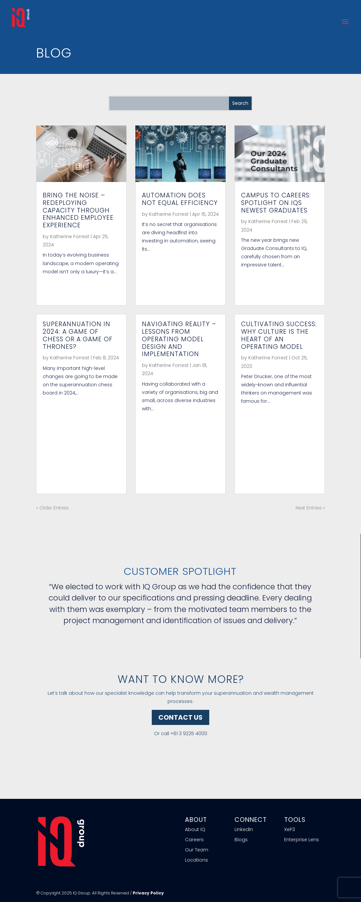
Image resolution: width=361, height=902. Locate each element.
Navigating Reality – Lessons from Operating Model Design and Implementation (179, 339)
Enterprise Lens (301, 839)
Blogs (241, 839)
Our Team (196, 849)
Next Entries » (310, 508)
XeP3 (289, 829)
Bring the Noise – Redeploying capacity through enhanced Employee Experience (78, 210)
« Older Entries (52, 508)
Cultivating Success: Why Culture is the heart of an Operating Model (279, 335)
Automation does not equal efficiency (180, 199)
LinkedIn (244, 829)
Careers (194, 839)
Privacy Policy (148, 893)
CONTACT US (180, 717)
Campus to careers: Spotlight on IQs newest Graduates (276, 203)
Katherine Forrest (69, 236)
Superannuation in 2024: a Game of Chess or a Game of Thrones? (78, 335)
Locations (196, 860)
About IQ (195, 829)
